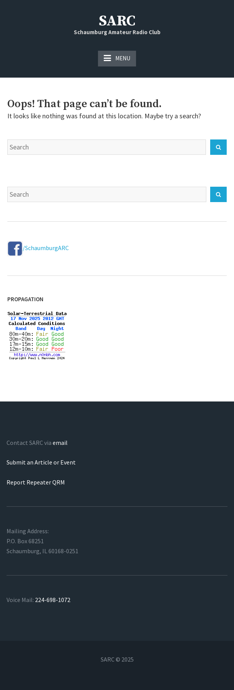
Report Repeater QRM (36, 482)
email (60, 442)
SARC (117, 21)
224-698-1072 (52, 600)
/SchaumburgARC (38, 248)
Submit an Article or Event (41, 462)
